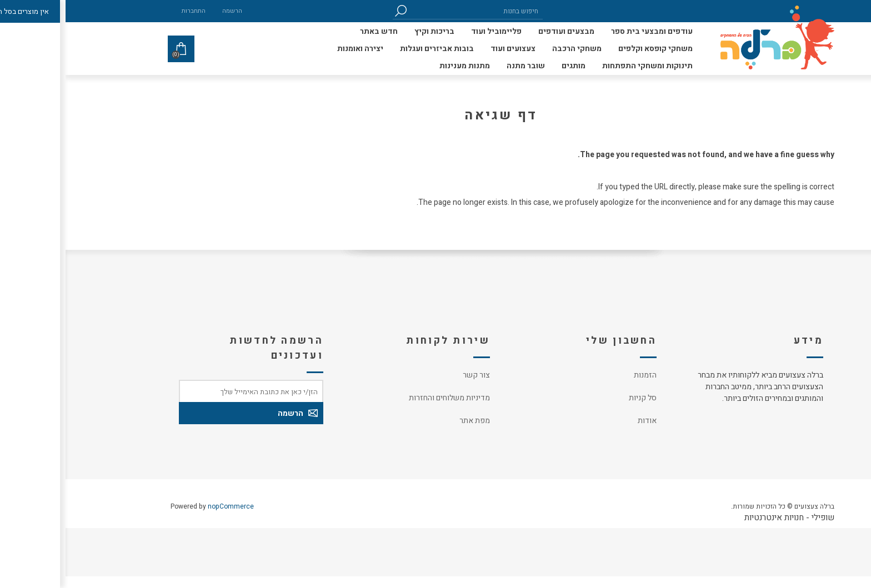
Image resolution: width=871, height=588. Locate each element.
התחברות (128, 11)
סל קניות (577, 398)
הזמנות (579, 375)
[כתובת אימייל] (185, 391)
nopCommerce (165, 506)
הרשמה (167, 11)
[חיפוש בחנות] (410, 11)
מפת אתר (409, 420)
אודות (581, 420)
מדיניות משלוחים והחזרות (383, 398)
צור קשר (410, 375)
